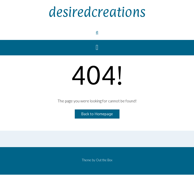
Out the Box (104, 160)
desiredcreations (97, 12)
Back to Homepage (97, 114)
